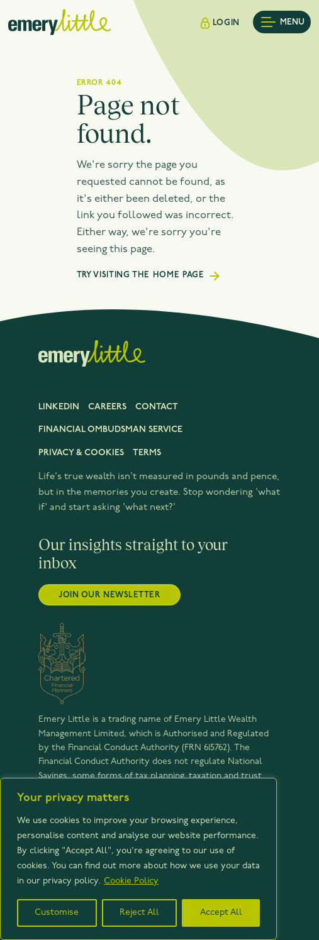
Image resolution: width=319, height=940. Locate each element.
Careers (107, 407)
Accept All (221, 912)
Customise (57, 912)
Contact (156, 407)
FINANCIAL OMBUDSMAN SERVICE (110, 429)
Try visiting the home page (140, 275)
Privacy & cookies (81, 453)
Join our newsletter (109, 595)
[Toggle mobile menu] (282, 22)
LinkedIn (58, 407)
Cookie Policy (131, 881)
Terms (147, 453)
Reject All (139, 912)
